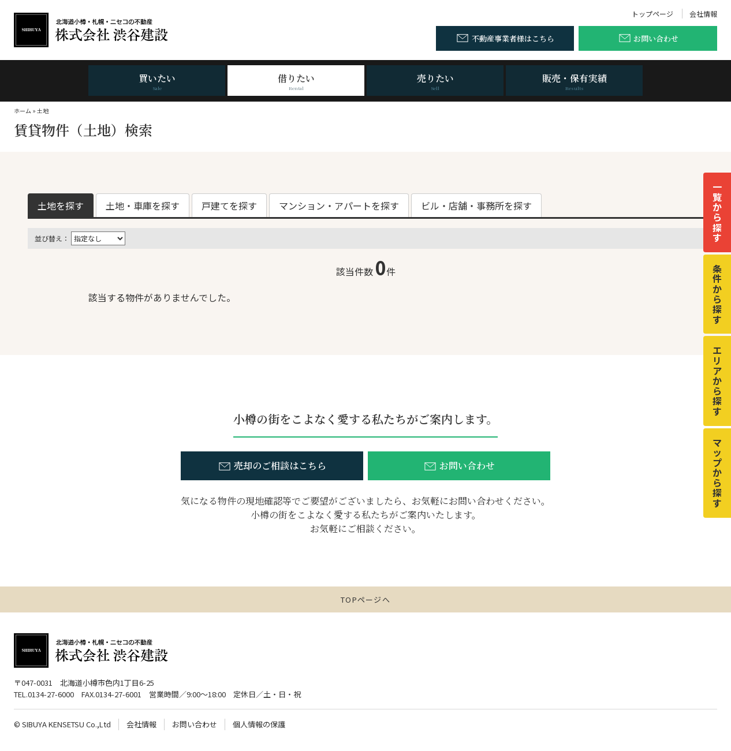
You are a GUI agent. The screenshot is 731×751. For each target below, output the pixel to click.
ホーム (22, 110)
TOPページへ (365, 599)
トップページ (652, 13)
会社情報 (703, 13)
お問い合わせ (194, 724)
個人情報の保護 (259, 724)
